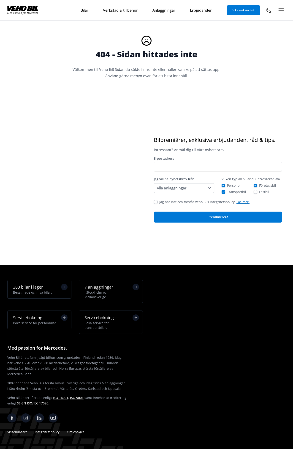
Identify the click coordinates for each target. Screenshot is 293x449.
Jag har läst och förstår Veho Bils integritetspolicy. (204, 202)
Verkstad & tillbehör (120, 10)
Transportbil (236, 192)
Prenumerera (218, 217)
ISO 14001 (60, 398)
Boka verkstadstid (243, 10)
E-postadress (164, 158)
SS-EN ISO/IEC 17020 (32, 403)
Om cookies (75, 432)
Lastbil (264, 192)
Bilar (84, 10)
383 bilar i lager (40, 289)
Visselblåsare (17, 432)
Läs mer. (243, 202)
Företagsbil (267, 185)
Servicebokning (40, 319)
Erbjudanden (201, 10)
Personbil (234, 185)
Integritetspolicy (47, 432)
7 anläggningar (111, 291)
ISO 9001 (77, 398)
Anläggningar (163, 10)
